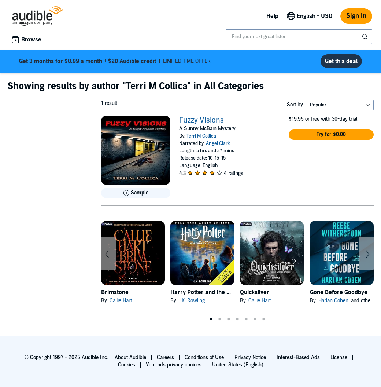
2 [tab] (219, 319)
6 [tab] (255, 319)
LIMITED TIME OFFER (115, 61)
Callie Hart (121, 300)
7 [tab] (263, 319)
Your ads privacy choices (173, 365)
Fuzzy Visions (201, 120)
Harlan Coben (333, 300)
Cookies (126, 365)
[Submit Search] (365, 36)
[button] (331, 134)
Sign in (356, 16)
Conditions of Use (204, 357)
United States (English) (237, 365)
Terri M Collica (201, 136)
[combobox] (299, 36)
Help (272, 16)
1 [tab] (211, 319)
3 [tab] (228, 319)
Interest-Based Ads (298, 357)
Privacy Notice (250, 357)
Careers (165, 357)
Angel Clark (218, 143)
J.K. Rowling (192, 300)
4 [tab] (237, 319)
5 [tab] (246, 319)
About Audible (130, 357)
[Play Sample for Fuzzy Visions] (135, 193)
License (338, 357)
